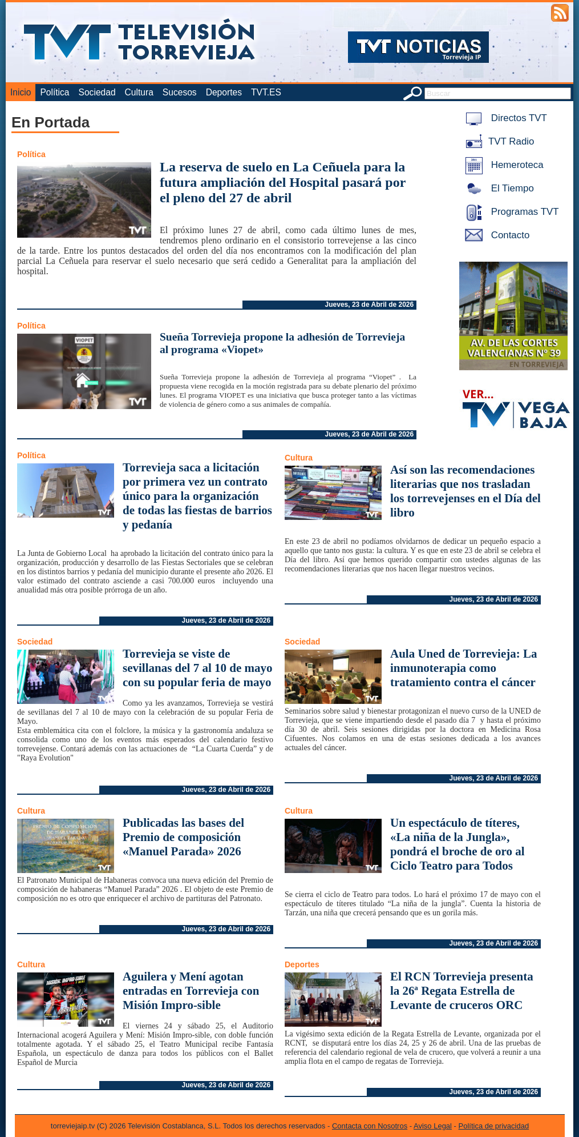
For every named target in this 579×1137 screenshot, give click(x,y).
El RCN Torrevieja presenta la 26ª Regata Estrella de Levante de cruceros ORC (461, 991)
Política (54, 92)
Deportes (224, 92)
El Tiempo (497, 188)
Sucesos (180, 92)
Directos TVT (504, 118)
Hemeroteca (502, 164)
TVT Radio (497, 141)
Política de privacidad (494, 1126)
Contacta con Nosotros (369, 1126)
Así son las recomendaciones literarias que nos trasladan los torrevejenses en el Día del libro (465, 491)
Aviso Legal (433, 1126)
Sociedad (97, 92)
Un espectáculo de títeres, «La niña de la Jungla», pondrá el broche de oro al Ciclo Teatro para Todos (457, 844)
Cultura (139, 92)
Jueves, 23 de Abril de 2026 (369, 305)
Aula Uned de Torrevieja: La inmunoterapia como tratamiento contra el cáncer (463, 668)
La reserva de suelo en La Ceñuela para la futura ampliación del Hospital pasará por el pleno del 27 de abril (283, 182)
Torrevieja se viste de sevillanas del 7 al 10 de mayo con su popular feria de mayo (198, 668)
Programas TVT (510, 211)
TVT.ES (266, 92)
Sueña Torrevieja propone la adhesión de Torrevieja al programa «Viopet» (282, 343)
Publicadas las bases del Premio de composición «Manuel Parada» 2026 (183, 837)
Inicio (20, 92)
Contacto (495, 235)
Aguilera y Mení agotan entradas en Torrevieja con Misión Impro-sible (191, 991)
